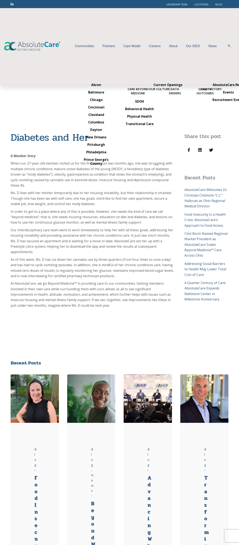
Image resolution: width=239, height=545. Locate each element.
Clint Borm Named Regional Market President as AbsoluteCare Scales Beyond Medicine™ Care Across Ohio (206, 244)
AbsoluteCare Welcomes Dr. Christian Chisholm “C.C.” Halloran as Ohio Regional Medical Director (206, 197)
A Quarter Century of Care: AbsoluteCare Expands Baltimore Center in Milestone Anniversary (205, 290)
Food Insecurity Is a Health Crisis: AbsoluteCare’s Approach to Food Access (205, 220)
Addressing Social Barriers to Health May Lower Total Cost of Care (205, 269)
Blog (92, 457)
